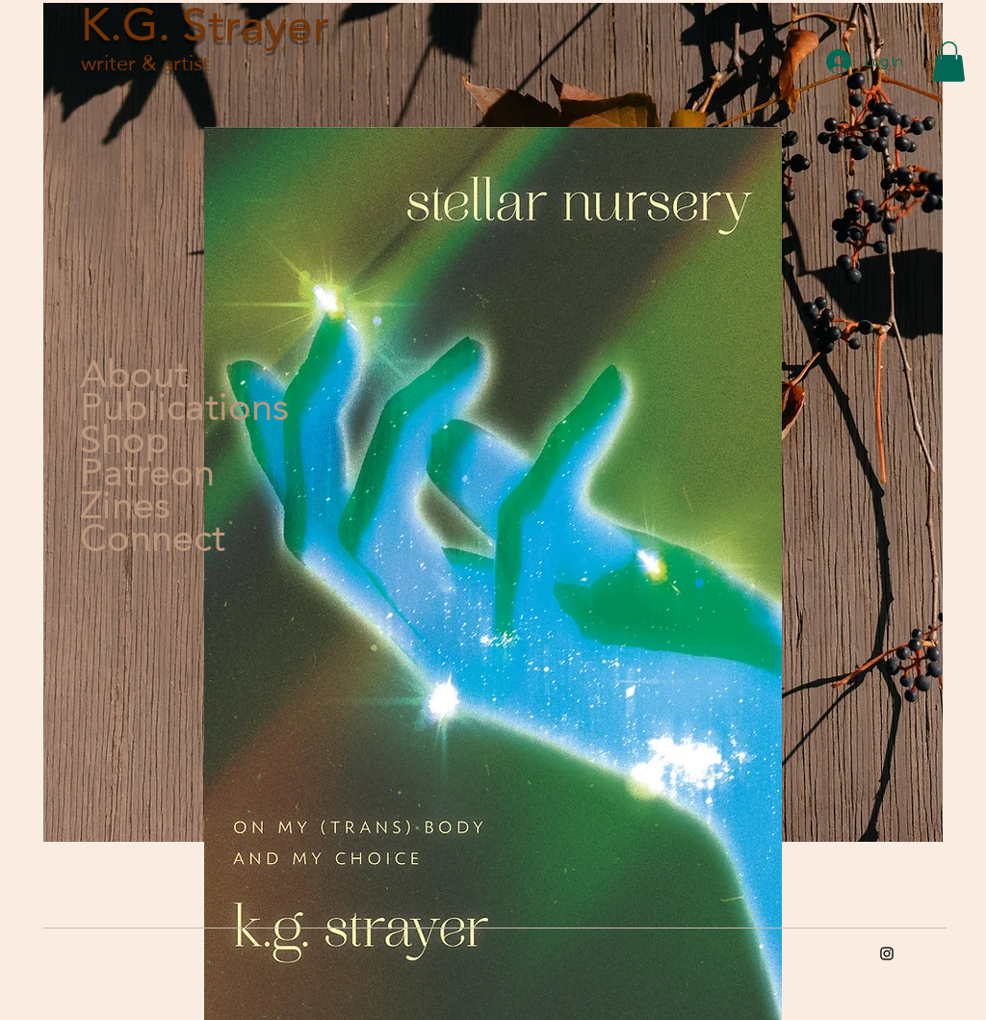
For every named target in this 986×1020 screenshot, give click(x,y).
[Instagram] (886, 953)
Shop (124, 439)
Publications (152, 406)
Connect (152, 537)
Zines (125, 504)
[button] (949, 61)
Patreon (147, 472)
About (134, 373)
